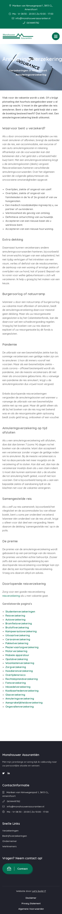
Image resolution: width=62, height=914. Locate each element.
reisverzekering (11, 595)
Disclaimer (31, 898)
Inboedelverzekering (17, 686)
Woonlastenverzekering (19, 663)
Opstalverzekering (16, 659)
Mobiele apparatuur (17, 655)
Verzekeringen (10, 830)
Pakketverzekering (16, 643)
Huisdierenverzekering (19, 670)
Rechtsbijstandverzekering (21, 678)
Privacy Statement (31, 903)
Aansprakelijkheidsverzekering (24, 702)
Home (28, 66)
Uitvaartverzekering (17, 635)
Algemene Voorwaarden (31, 909)
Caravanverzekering (17, 639)
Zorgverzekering (15, 667)
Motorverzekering (16, 651)
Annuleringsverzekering (19, 698)
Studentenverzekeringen (20, 611)
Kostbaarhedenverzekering (22, 690)
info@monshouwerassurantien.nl (31, 18)
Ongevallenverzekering (19, 706)
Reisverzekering (15, 615)
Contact (17, 869)
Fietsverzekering (15, 682)
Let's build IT (39, 891)
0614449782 (31, 22)
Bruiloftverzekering (17, 627)
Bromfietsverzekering (18, 623)
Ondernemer (9, 841)
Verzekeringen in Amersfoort (28, 70)
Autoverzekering (15, 619)
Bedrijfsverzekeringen (14, 835)
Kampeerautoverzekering (21, 631)
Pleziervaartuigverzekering (22, 647)
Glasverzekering (15, 694)
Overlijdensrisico (15, 674)
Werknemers (9, 846)
